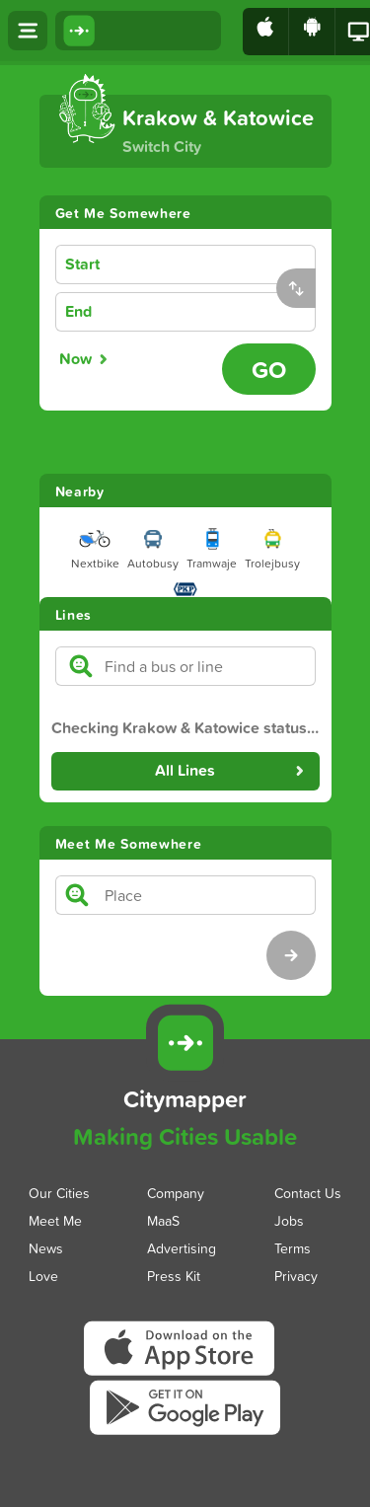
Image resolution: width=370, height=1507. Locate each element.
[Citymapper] (184, 1043)
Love (43, 1274)
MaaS (163, 1219)
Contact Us (307, 1191)
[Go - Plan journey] (269, 369)
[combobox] (217, 265)
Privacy (296, 1274)
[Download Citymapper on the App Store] (184, 1375)
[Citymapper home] (138, 30)
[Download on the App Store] (266, 31)
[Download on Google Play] (312, 31)
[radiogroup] (134, 359)
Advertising (181, 1247)
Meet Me (55, 1219)
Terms (292, 1247)
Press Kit (173, 1274)
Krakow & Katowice (218, 117)
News (46, 1247)
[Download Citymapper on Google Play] (184, 1433)
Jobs (289, 1219)
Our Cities (59, 1191)
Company (175, 1191)
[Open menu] (27, 30)
